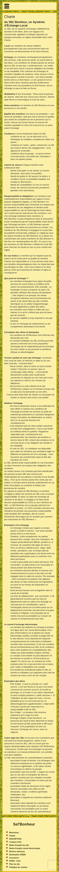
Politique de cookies (18, 867)
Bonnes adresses (17, 851)
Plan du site (14, 864)
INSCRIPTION (15, 839)
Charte (12, 836)
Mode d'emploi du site (19, 845)
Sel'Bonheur (24, 824)
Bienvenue (14, 833)
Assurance (14, 858)
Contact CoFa (15, 842)
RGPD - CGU (15, 861)
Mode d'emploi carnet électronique (24, 848)
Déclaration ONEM (17, 855)
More (29, 6)
